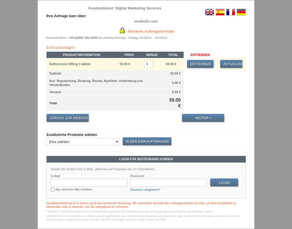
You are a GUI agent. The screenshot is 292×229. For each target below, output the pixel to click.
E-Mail (55, 176)
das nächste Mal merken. (73, 189)
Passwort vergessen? (145, 189)
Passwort (137, 176)
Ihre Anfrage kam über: (66, 16)
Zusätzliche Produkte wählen (71, 134)
